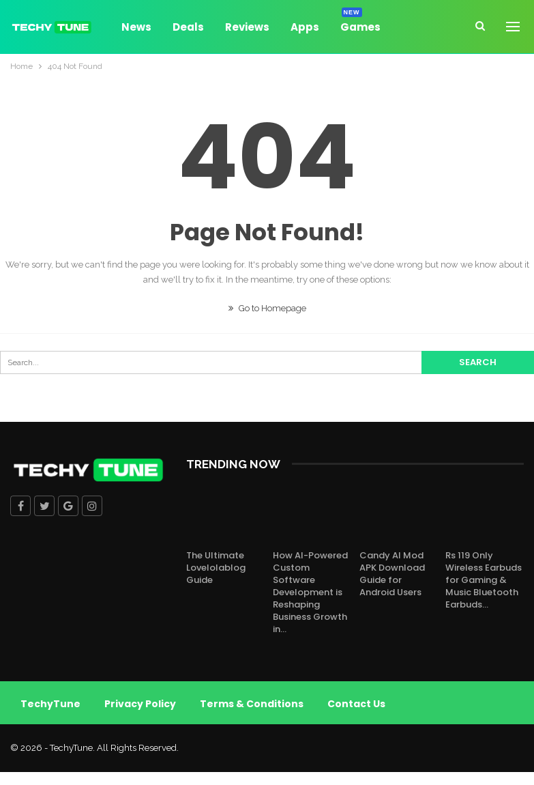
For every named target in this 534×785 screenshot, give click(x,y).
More (416, 27)
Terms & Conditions (251, 704)
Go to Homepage (267, 308)
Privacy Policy (140, 704)
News (136, 27)
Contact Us (356, 704)
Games (360, 25)
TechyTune (50, 704)
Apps (305, 27)
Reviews (247, 27)
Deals (188, 27)
